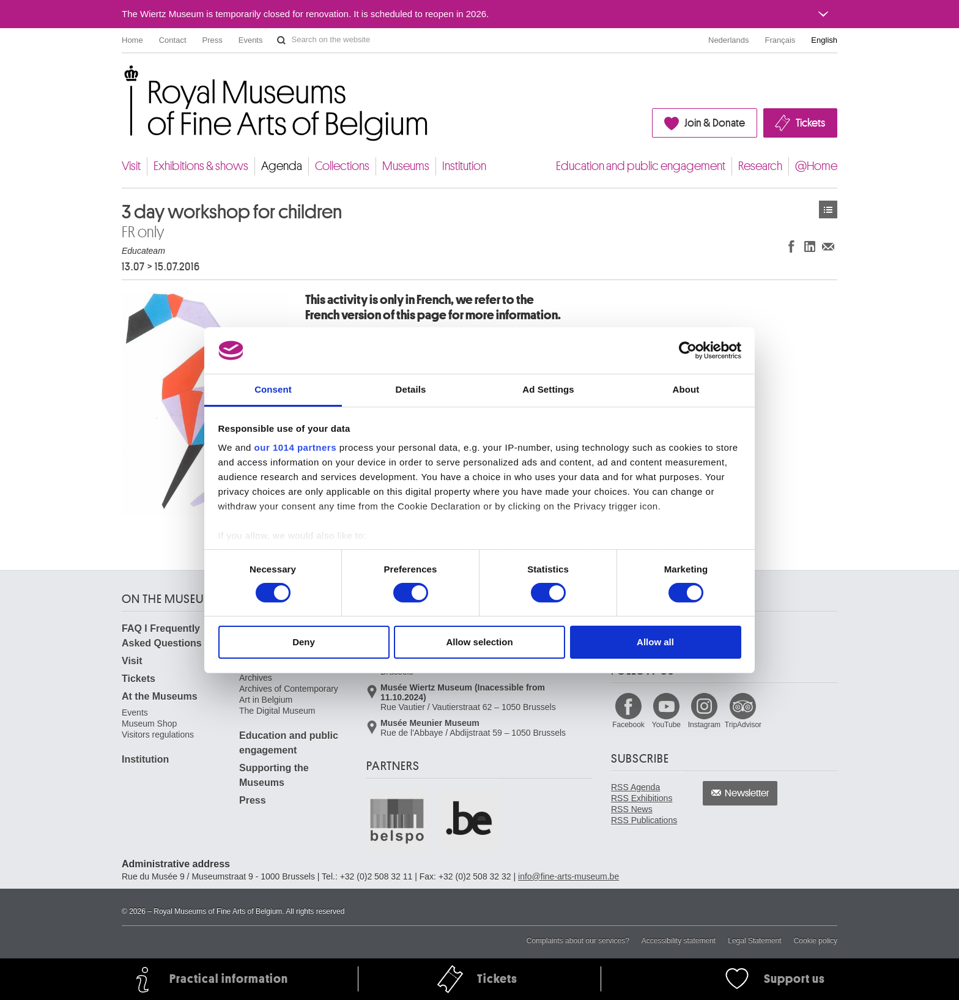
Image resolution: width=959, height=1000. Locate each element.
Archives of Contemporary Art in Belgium (288, 694)
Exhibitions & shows (201, 166)
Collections (342, 166)
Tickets (810, 122)
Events (251, 40)
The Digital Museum (277, 711)
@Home (816, 166)
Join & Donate (714, 122)
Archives (255, 678)
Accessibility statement (679, 940)
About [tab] (686, 389)
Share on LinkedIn (810, 246)
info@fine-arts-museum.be (568, 876)
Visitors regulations (158, 734)
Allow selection (479, 642)
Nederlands (728, 40)
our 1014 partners (295, 447)
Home (132, 40)
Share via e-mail (828, 246)
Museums (405, 166)
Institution (464, 166)
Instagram (704, 724)
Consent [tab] (273, 389)
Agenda (281, 166)
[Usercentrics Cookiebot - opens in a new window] (687, 350)
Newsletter (747, 793)
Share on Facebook (791, 246)
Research (760, 166)
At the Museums (160, 696)
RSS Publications (644, 820)
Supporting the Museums (274, 775)
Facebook (628, 724)
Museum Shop (149, 723)
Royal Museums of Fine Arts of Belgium (121, 79)
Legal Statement (754, 940)
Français (780, 40)
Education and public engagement (640, 166)
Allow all (655, 642)
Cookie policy (815, 940)
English (824, 40)
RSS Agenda (635, 787)
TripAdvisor (743, 724)
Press (212, 40)
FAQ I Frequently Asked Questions (162, 635)
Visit (131, 166)
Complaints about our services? (578, 940)
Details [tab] (411, 389)
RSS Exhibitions (641, 798)
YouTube (666, 724)
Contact (173, 40)
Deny (303, 642)
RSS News (632, 809)
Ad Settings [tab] (548, 389)
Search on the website (281, 40)
